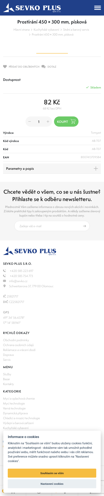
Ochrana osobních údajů (18, 345)
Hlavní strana (21, 29)
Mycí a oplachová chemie (19, 398)
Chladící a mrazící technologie (21, 418)
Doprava (8, 355)
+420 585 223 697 (18, 271)
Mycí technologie (14, 403)
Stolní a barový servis (76, 29)
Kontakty (8, 384)
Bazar (6, 379)
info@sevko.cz (15, 281)
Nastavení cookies (52, 483)
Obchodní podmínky (16, 340)
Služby (7, 374)
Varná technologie (14, 408)
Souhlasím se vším (52, 473)
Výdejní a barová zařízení (18, 423)
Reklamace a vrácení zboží (19, 350)
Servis (7, 360)
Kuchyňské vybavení (46, 29)
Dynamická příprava (15, 413)
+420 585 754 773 (18, 276)
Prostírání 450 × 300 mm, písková (52, 34)
